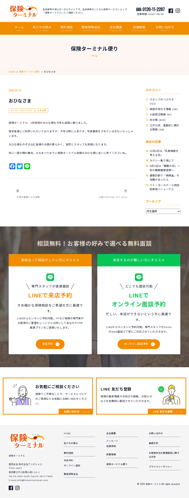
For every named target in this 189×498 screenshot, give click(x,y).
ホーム (19, 29)
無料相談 (66, 29)
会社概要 (116, 29)
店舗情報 (139, 29)
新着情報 (111, 454)
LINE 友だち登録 (163, 411)
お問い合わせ (165, 29)
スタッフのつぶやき (22, 110)
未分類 (43, 110)
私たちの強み (42, 29)
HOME (67, 433)
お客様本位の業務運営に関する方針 (164, 455)
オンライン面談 (72, 465)
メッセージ (112, 441)
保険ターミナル (153, 483)
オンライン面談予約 (136, 343)
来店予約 (47, 343)
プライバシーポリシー (160, 466)
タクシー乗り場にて (162, 160)
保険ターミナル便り (116, 464)
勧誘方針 (153, 443)
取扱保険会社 (91, 29)
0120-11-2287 (153, 9)
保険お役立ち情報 (160, 109)
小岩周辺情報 (158, 114)
